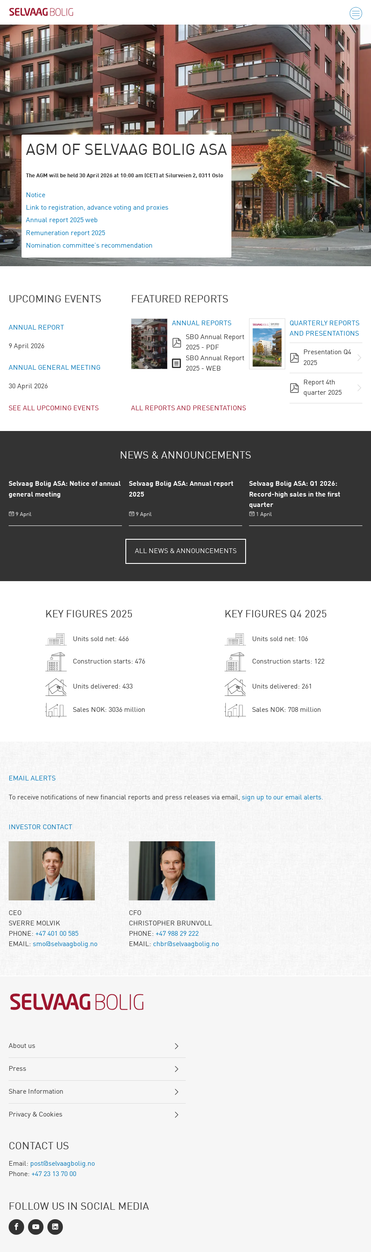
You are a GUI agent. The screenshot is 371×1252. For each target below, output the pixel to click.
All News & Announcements (186, 551)
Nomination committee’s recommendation (89, 245)
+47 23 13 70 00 (53, 1174)
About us (22, 1046)
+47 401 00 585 (56, 934)
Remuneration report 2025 (65, 233)
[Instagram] (55, 1227)
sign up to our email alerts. (282, 797)
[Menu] (355, 13)
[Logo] (41, 13)
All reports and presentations (188, 408)
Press (17, 1069)
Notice (35, 195)
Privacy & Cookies (35, 1114)
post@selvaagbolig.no (62, 1164)
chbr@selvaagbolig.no (186, 944)
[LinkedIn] (36, 1227)
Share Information (36, 1091)
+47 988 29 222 (177, 934)
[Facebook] (16, 1227)
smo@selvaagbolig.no (65, 944)
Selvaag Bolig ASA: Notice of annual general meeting (65, 489)
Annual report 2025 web (62, 220)
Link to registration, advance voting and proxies (97, 207)
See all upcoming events (54, 408)
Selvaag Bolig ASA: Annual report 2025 (181, 489)
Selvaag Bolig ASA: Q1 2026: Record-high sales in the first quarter (294, 495)
